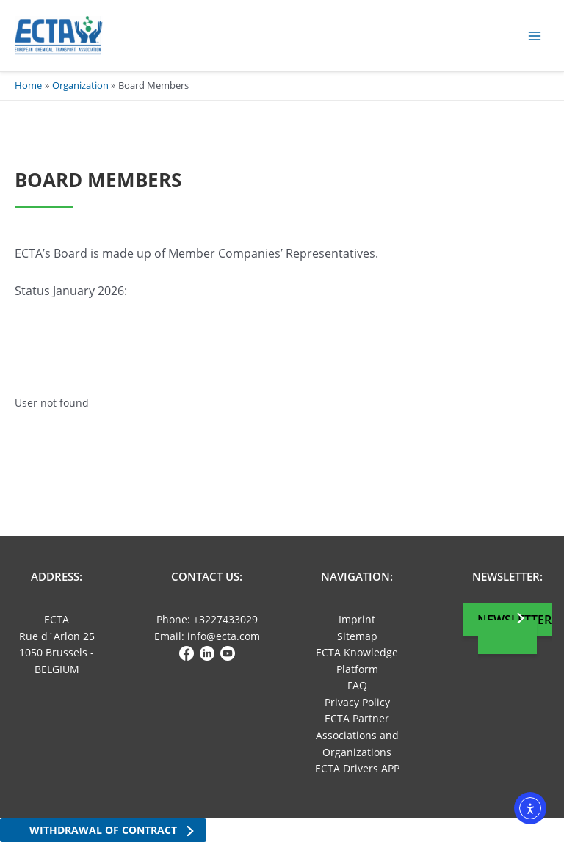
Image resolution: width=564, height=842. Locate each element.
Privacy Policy (357, 702)
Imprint (357, 619)
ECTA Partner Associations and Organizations (357, 734)
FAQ (357, 685)
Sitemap (357, 636)
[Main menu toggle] (535, 35)
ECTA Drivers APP (357, 768)
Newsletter (514, 619)
